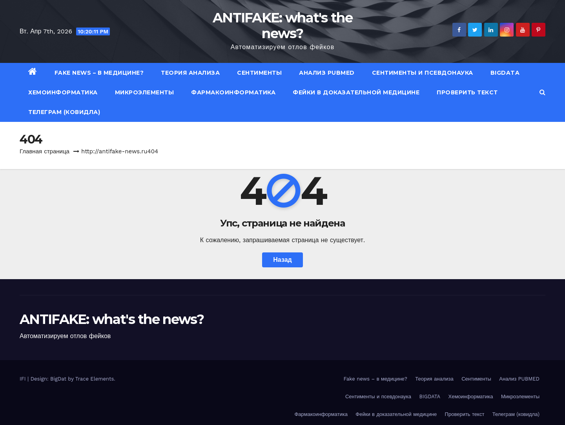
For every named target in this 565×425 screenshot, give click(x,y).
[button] (542, 92)
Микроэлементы (144, 92)
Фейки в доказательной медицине (356, 92)
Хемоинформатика (63, 92)
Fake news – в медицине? (99, 72)
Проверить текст (467, 92)
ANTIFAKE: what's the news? (282, 25)
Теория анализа (190, 72)
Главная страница (44, 151)
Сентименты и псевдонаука (422, 72)
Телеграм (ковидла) (64, 112)
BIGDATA (505, 72)
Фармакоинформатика (233, 92)
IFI (23, 379)
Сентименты (259, 72)
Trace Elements (94, 379)
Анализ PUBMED (327, 72)
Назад (282, 259)
